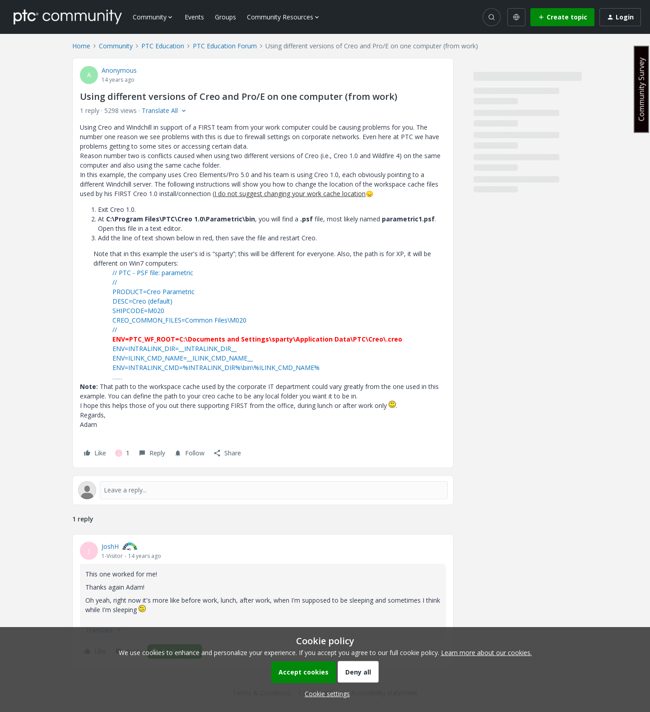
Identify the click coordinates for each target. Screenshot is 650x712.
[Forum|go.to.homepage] (68, 16)
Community (116, 46)
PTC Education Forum (225, 46)
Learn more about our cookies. (486, 652)
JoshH (110, 546)
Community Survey (641, 89)
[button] (562, 17)
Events (194, 17)
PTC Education (162, 46)
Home (81, 46)
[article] (263, 600)
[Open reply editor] (263, 490)
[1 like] (122, 453)
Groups (225, 17)
